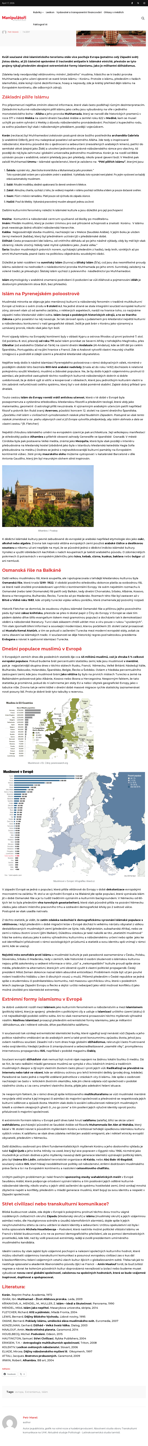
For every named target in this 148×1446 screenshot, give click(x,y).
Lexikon (50, 12)
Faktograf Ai (40, 24)
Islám (45, 1392)
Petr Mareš (30, 1417)
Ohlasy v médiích (114, 12)
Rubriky (37, 12)
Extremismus (32, 1392)
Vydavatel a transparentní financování (79, 12)
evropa (19, 1392)
